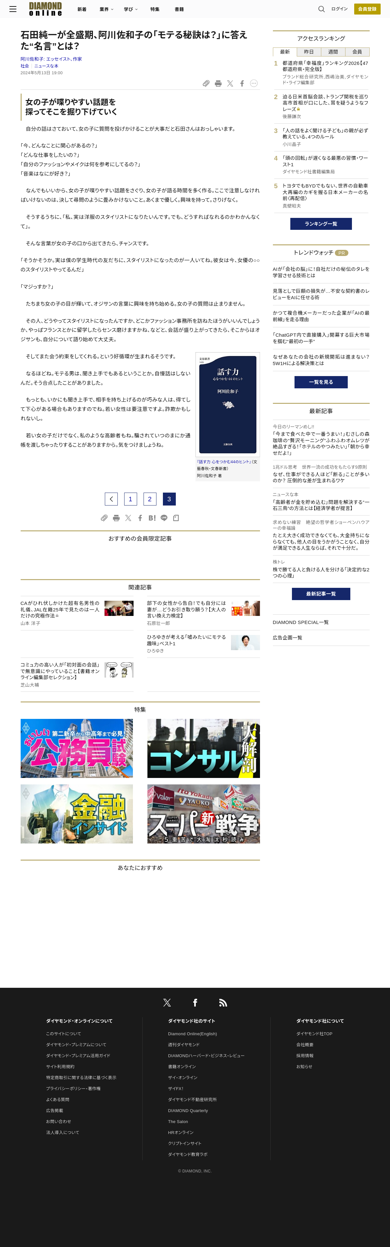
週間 (333, 52)
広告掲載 (54, 1110)
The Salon (178, 1121)
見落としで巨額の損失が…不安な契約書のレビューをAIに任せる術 (321, 294)
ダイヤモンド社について (320, 1021)
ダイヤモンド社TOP (314, 1033)
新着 (93, 11)
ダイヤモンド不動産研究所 (192, 1099)
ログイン (328, 11)
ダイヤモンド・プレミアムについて (76, 1044)
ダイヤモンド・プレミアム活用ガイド (78, 1055)
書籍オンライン (182, 1066)
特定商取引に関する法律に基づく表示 (81, 1077)
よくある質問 (57, 1099)
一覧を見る (321, 382)
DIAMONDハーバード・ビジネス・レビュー (206, 1055)
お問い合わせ (58, 1121)
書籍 (190, 11)
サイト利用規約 (60, 1066)
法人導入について (62, 1132)
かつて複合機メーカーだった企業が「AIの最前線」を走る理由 (321, 316)
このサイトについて (63, 1033)
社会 (25, 66)
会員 (357, 52)
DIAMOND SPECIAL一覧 (301, 622)
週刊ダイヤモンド (184, 1044)
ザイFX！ (176, 1088)
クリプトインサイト (185, 1143)
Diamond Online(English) (192, 1033)
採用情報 (305, 1055)
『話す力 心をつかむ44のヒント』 (224, 462)
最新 (285, 52)
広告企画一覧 (288, 637)
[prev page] (111, 499)
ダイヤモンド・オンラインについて (79, 1021)
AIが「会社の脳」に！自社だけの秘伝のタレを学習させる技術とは (321, 272)
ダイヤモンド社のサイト (191, 1021)
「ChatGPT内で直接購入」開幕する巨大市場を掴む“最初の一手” (321, 338)
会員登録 (356, 11)
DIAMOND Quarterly (188, 1110)
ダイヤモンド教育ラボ (187, 1154)
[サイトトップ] (50, 11)
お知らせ (304, 1066)
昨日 (309, 52)
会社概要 (305, 1044)
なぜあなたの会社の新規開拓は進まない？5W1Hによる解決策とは (321, 360)
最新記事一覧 (321, 594)
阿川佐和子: (51, 59)
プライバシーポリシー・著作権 (73, 1088)
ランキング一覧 (321, 224)
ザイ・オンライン (182, 1077)
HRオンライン (181, 1132)
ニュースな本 (47, 66)
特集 (166, 11)
